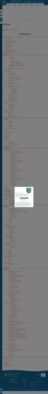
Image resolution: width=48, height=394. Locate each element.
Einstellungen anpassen (24, 199)
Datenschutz (22, 201)
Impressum (25, 201)
